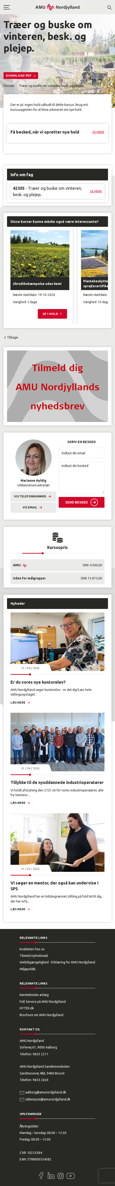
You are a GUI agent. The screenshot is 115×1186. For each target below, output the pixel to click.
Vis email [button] (30, 507)
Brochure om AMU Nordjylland (41, 1015)
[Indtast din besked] (81, 477)
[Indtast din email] (81, 453)
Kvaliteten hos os (32, 949)
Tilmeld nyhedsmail (34, 956)
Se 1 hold (51, 313)
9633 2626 (40, 1080)
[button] (19, 7)
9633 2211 (40, 1054)
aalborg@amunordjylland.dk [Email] (45, 1092)
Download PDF (19, 75)
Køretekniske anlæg (34, 995)
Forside (9, 86)
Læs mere (18, 702)
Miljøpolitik (28, 969)
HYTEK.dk (27, 1008)
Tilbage (12, 337)
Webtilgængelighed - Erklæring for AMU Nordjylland (57, 962)
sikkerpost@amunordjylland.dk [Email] (47, 1099)
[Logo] (57, 7)
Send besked (76, 502)
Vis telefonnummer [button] (30, 496)
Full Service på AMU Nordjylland (43, 1001)
